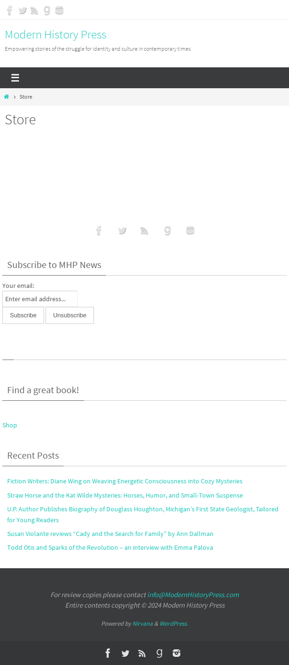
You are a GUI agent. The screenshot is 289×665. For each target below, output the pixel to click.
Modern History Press (55, 34)
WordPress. (173, 623)
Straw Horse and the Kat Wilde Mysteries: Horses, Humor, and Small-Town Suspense (125, 495)
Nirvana (142, 623)
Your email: (18, 285)
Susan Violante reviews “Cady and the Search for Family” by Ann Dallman (110, 533)
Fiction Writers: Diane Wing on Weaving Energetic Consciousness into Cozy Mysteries (124, 481)
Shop (9, 425)
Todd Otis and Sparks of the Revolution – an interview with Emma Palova (110, 547)
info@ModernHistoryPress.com (193, 594)
